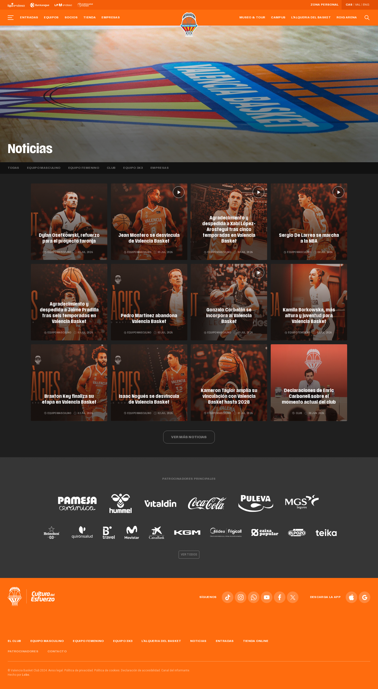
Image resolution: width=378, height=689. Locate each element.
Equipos (51, 17)
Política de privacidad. (79, 670)
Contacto (57, 651)
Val (357, 4)
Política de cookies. (107, 670)
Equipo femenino (83, 168)
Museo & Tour (252, 17)
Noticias (198, 641)
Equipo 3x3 (133, 168)
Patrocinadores (23, 651)
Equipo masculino (44, 168)
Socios (71, 17)
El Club (14, 641)
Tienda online (256, 641)
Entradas (29, 17)
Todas (13, 168)
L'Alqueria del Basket (311, 17)
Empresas (110, 17)
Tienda (89, 17)
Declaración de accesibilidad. (141, 670)
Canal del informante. (175, 670)
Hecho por (19, 674)
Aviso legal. (56, 670)
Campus (278, 17)
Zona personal (324, 4)
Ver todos (189, 554)
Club (111, 168)
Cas (349, 4)
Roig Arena (347, 17)
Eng (366, 4)
